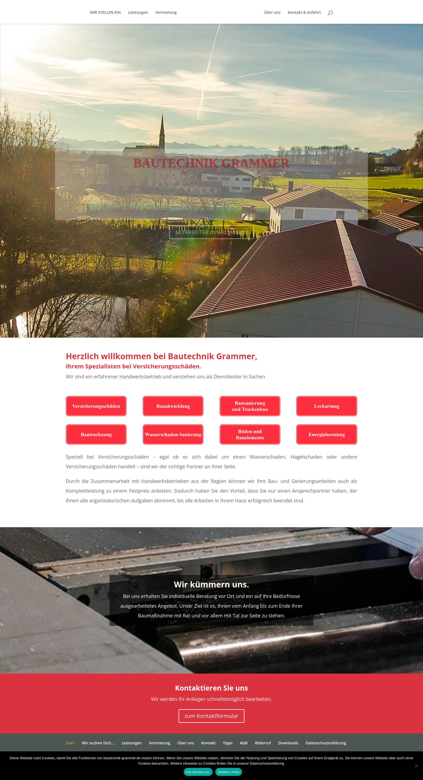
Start (70, 742)
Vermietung (154, 13)
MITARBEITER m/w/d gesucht (211, 246)
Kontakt (208, 742)
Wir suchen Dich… (98, 742)
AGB (244, 742)
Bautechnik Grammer (212, 177)
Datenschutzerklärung (326, 742)
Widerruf (263, 742)
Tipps (228, 742)
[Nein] (416, 765)
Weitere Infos (229, 772)
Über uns (283, 13)
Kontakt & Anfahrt (316, 13)
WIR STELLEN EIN (94, 13)
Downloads (288, 742)
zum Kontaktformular (211, 716)
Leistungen (127, 13)
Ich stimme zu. (198, 772)
